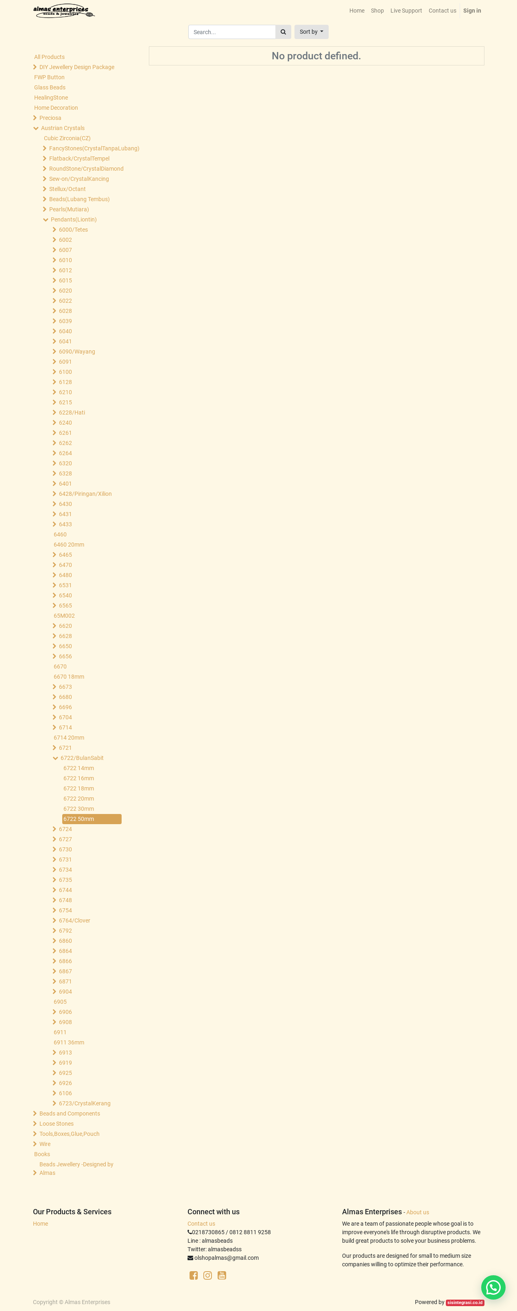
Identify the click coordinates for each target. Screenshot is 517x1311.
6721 (65, 747)
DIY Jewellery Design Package (76, 67)
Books (42, 1154)
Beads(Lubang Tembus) (79, 199)
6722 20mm (78, 798)
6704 (65, 717)
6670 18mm (69, 676)
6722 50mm (78, 819)
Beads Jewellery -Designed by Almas (76, 1168)
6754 (65, 910)
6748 (65, 900)
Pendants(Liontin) (74, 219)
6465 (65, 554)
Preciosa (50, 118)
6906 (65, 1012)
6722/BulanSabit (82, 758)
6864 (65, 951)
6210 (65, 392)
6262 (65, 443)
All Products (49, 57)
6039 (65, 321)
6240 (65, 422)
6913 (65, 1052)
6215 (65, 402)
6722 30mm (78, 808)
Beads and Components (69, 1113)
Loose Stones (56, 1123)
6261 (65, 433)
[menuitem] (357, 10)
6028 (65, 311)
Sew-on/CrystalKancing (79, 179)
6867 (65, 971)
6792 (65, 930)
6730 (65, 849)
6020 (65, 290)
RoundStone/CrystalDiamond (86, 168)
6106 (65, 1093)
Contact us (201, 1223)
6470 (65, 565)
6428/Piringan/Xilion (85, 494)
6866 (65, 961)
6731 (65, 859)
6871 (65, 981)
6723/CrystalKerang (85, 1103)
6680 (65, 697)
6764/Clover (74, 920)
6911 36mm (69, 1042)
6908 (65, 1022)
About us (417, 1212)
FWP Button (49, 77)
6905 (60, 1001)
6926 (65, 1083)
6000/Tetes (73, 229)
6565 (65, 605)
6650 (65, 646)
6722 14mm (78, 768)
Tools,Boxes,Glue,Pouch (69, 1134)
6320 (65, 463)
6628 (65, 636)
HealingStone (51, 97)
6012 (65, 270)
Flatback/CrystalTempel (79, 158)
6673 (65, 687)
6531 (65, 585)
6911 (60, 1032)
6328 (65, 473)
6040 (65, 331)
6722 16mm (78, 778)
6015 (65, 280)
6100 (65, 372)
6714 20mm (69, 737)
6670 (60, 666)
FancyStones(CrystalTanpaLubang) (86, 148)
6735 (65, 880)
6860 (65, 941)
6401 (65, 483)
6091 (65, 361)
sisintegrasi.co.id (464, 1302)
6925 (65, 1073)
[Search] (283, 32)
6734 (65, 869)
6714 (65, 727)
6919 (65, 1062)
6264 (65, 453)
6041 (65, 341)
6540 (65, 595)
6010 (65, 260)
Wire (44, 1144)
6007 (65, 250)
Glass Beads (49, 87)
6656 (65, 656)
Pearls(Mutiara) (69, 209)
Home (40, 1223)
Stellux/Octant (67, 189)
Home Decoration (56, 107)
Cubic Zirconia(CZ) (67, 138)
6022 (65, 300)
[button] (311, 32)
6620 (65, 626)
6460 (60, 534)
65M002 (64, 615)
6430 (65, 504)
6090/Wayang (77, 351)
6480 (65, 575)
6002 (65, 240)
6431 (65, 514)
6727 (65, 839)
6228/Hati (72, 412)
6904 (65, 991)
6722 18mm (78, 788)
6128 (65, 382)
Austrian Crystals (63, 128)
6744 (65, 890)
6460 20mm (69, 544)
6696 (65, 707)
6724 (65, 829)
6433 (65, 524)
